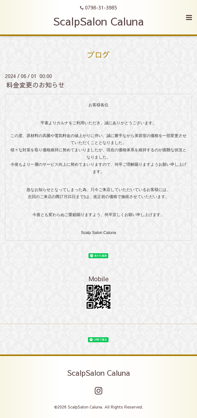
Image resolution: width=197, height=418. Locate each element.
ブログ (98, 55)
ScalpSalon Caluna (98, 21)
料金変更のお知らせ (35, 84)
